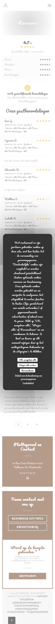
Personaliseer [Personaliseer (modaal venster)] (27, 370)
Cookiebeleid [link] (28, 383)
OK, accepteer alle (27, 359)
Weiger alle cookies (27, 365)
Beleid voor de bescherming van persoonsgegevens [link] (28, 377)
